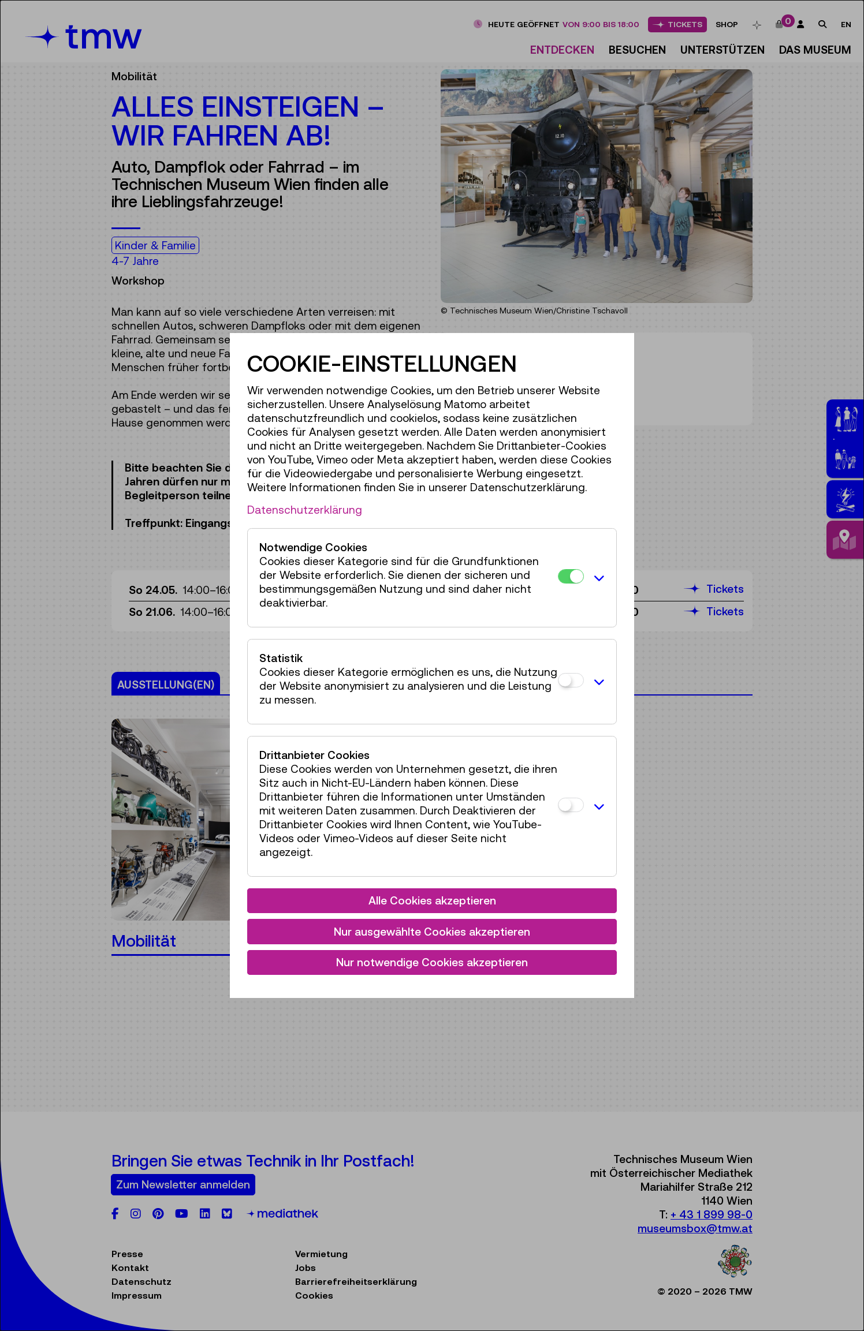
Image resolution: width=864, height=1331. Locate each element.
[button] (597, 578)
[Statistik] (571, 680)
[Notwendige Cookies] (571, 576)
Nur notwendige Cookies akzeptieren (432, 962)
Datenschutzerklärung (304, 509)
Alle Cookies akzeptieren (432, 900)
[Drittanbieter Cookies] (571, 805)
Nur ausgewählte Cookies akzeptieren (432, 931)
